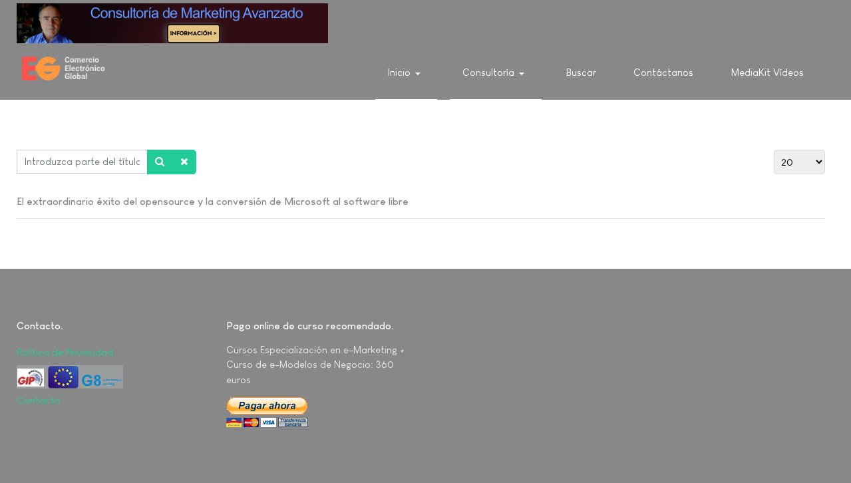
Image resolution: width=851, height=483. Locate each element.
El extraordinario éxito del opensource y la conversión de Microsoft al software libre (213, 201)
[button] (406, 73)
